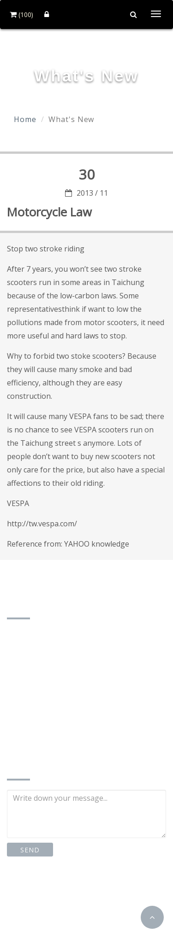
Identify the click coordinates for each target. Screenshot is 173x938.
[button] (152, 917)
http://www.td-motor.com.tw (68, 744)
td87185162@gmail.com (60, 729)
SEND (29, 849)
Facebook (37, 892)
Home (25, 119)
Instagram (100, 892)
